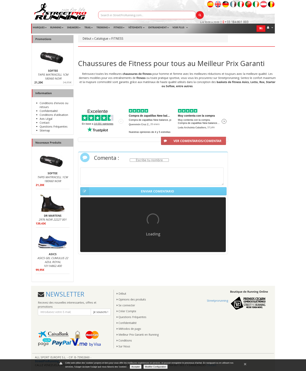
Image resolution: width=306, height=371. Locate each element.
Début (87, 39)
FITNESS (117, 39)
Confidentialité (49, 111)
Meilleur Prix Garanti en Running (138, 334)
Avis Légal (46, 119)
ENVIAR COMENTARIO (127, 191)
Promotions (43, 39)
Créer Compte (126, 311)
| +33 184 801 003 (234, 22)
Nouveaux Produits (48, 142)
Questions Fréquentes (54, 126)
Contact (45, 122)
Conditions (124, 340)
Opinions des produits (131, 299)
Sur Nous (123, 346)
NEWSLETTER (64, 294)
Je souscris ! (100, 312)
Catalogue (101, 39)
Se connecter (126, 305)
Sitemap (45, 130)
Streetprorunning (217, 300)
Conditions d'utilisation (54, 115)
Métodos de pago (129, 329)
